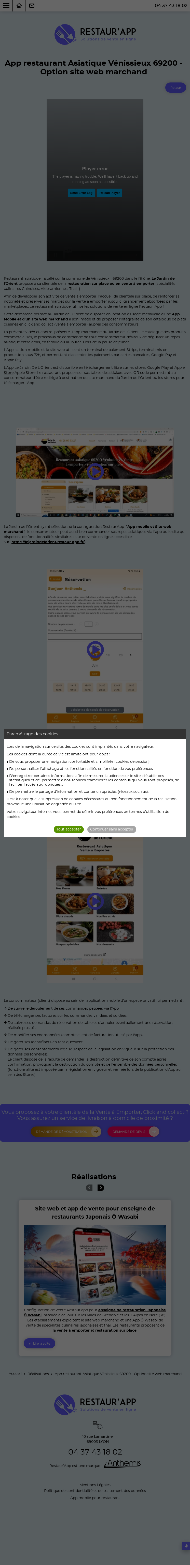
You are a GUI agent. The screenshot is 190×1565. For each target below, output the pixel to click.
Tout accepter (69, 829)
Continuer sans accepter (111, 829)
